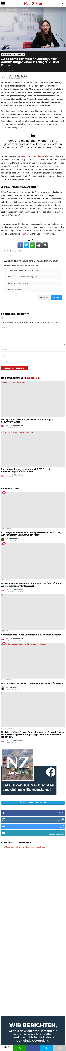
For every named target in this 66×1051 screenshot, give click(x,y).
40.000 (23, 234)
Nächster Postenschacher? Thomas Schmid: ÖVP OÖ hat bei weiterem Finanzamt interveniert (31, 584)
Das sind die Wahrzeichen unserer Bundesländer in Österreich (32, 683)
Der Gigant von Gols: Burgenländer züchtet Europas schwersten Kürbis (27, 420)
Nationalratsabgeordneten (32, 156)
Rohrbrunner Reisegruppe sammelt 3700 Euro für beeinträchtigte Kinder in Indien (26, 470)
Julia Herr (17, 251)
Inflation (7, 251)
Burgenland (33, 378)
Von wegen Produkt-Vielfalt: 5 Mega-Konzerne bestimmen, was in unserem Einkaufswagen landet (31, 533)
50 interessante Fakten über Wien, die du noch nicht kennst (31, 634)
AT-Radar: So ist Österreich (16, 842)
